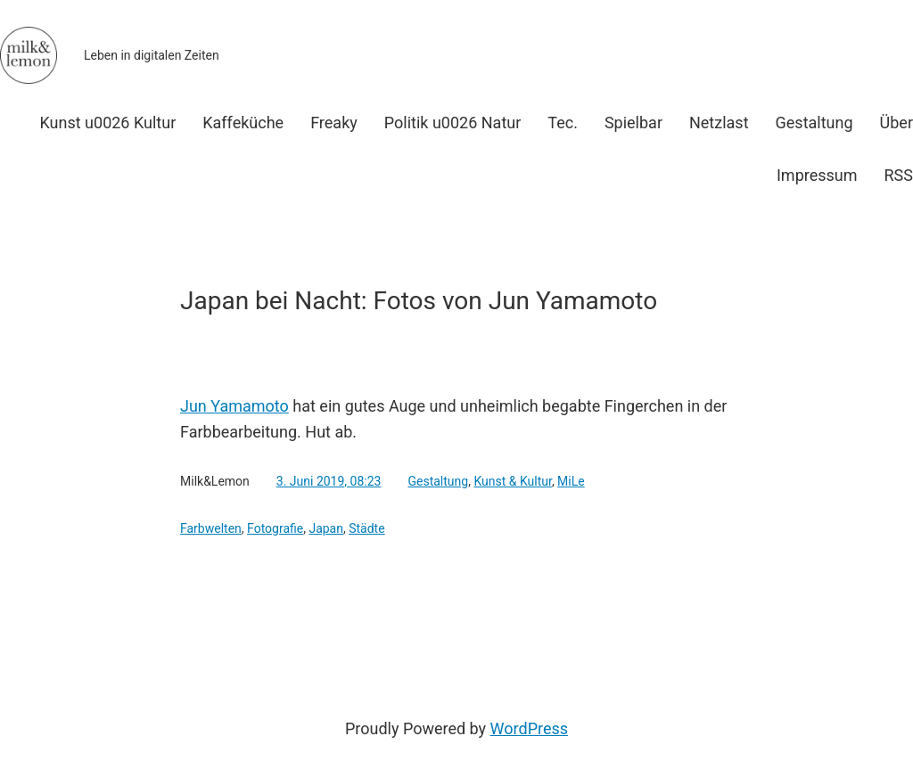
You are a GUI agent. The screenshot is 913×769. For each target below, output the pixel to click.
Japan (325, 528)
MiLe (571, 481)
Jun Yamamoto (234, 406)
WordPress (529, 728)
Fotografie (275, 528)
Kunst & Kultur (512, 481)
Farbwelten (211, 528)
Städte (366, 528)
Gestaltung (437, 481)
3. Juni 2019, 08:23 (329, 481)
